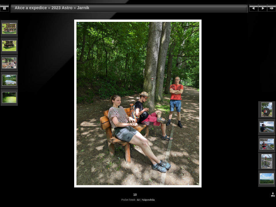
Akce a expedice (31, 7)
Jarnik (83, 7)
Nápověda (148, 199)
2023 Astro (61, 7)
